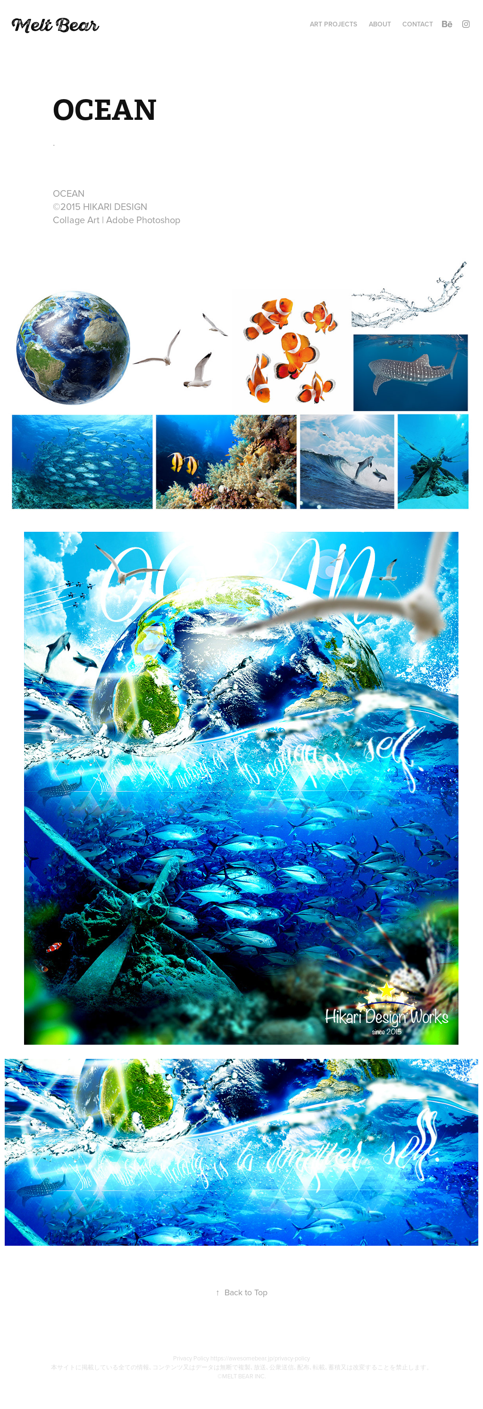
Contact (417, 24)
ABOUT (380, 24)
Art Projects (333, 24)
